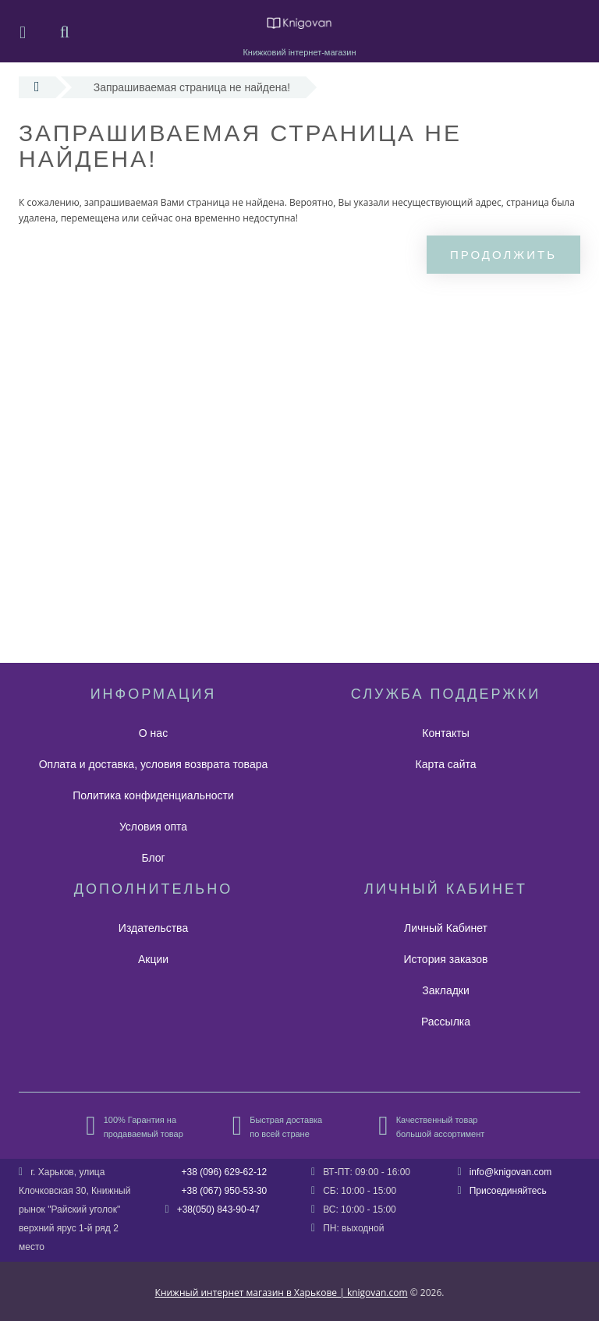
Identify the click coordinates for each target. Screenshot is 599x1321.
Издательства (153, 928)
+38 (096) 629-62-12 (225, 1172)
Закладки (446, 990)
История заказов (446, 959)
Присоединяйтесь (508, 1190)
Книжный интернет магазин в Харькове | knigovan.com (281, 1292)
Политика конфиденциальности (153, 795)
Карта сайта (446, 764)
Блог (153, 858)
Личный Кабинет (445, 928)
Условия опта (153, 826)
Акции (153, 959)
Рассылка (445, 1021)
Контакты (445, 733)
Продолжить (503, 254)
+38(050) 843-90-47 (218, 1209)
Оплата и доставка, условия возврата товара (153, 764)
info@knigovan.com (511, 1172)
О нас (153, 733)
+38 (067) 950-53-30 (225, 1190)
